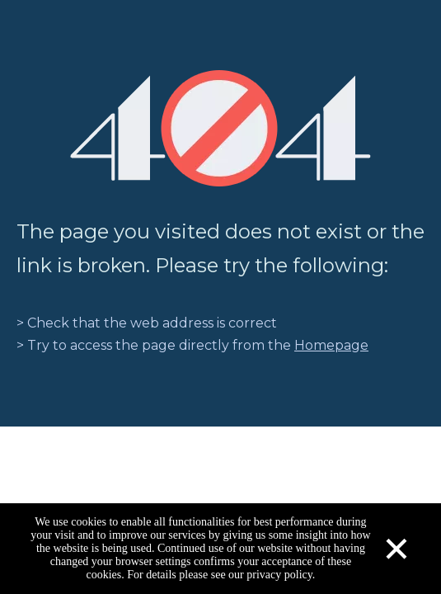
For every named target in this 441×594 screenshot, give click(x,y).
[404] (220, 128)
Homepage (331, 345)
